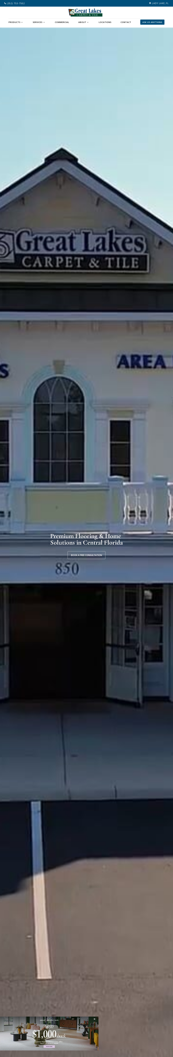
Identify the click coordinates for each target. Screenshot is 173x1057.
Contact (126, 22)
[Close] (95, 1019)
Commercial (62, 22)
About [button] (82, 22)
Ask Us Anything (152, 22)
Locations (105, 22)
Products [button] (14, 22)
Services (37, 22)
